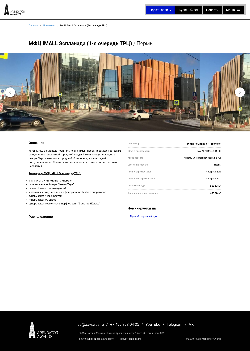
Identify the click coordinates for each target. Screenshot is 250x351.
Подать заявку (160, 10)
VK (191, 324)
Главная (33, 25)
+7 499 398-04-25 (124, 324)
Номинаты (49, 25)
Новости (212, 10)
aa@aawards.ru (90, 324)
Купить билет (188, 10)
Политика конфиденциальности (95, 338)
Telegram (174, 324)
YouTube (152, 324)
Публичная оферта (130, 338)
